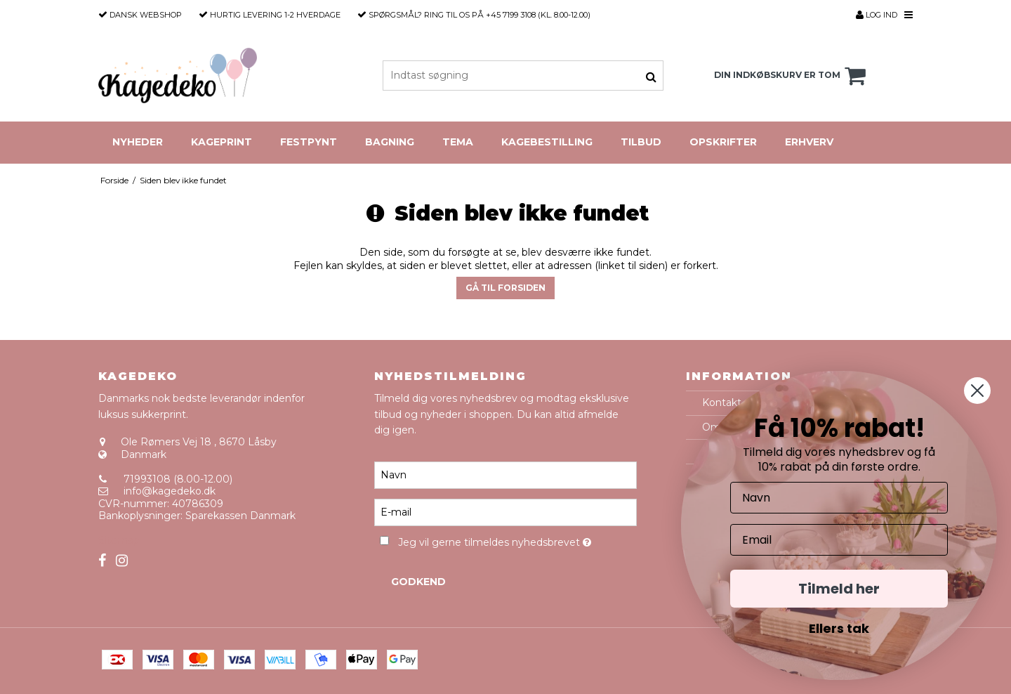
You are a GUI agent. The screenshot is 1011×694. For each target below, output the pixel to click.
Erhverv (809, 142)
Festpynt (308, 142)
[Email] (839, 540)
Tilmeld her (839, 588)
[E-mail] (505, 512)
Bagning (389, 142)
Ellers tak (839, 628)
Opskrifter (723, 142)
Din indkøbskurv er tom (792, 76)
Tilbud (641, 142)
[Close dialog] (977, 391)
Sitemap (119, 540)
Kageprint (221, 142)
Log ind (876, 15)
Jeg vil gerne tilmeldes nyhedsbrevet (517, 540)
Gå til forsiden (505, 287)
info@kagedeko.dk (170, 491)
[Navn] (505, 475)
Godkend (418, 581)
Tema (457, 142)
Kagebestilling (547, 142)
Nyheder (137, 142)
